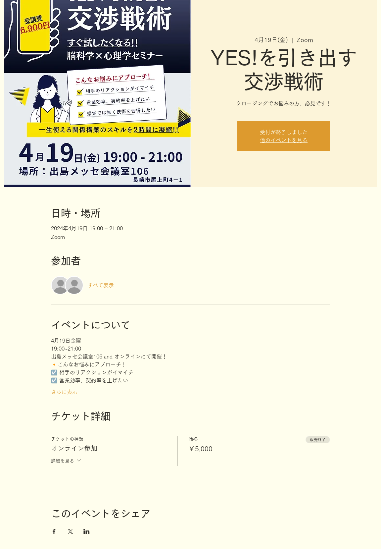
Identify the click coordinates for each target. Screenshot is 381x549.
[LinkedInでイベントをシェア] (86, 531)
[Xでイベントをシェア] (70, 531)
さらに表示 (64, 392)
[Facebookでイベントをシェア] (54, 531)
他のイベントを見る (284, 140)
